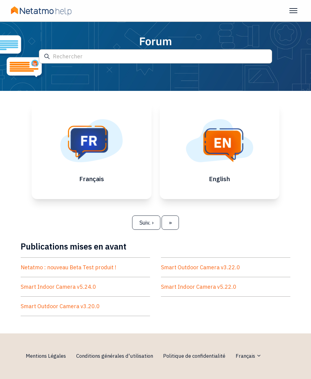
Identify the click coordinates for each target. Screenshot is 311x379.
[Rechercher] (155, 56)
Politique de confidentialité (194, 356)
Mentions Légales (46, 356)
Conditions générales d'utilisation (114, 356)
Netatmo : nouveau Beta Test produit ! (68, 268)
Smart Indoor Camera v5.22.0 (198, 287)
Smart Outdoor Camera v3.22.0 (200, 268)
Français (248, 356)
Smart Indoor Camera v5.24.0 (58, 287)
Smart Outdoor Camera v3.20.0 (60, 307)
